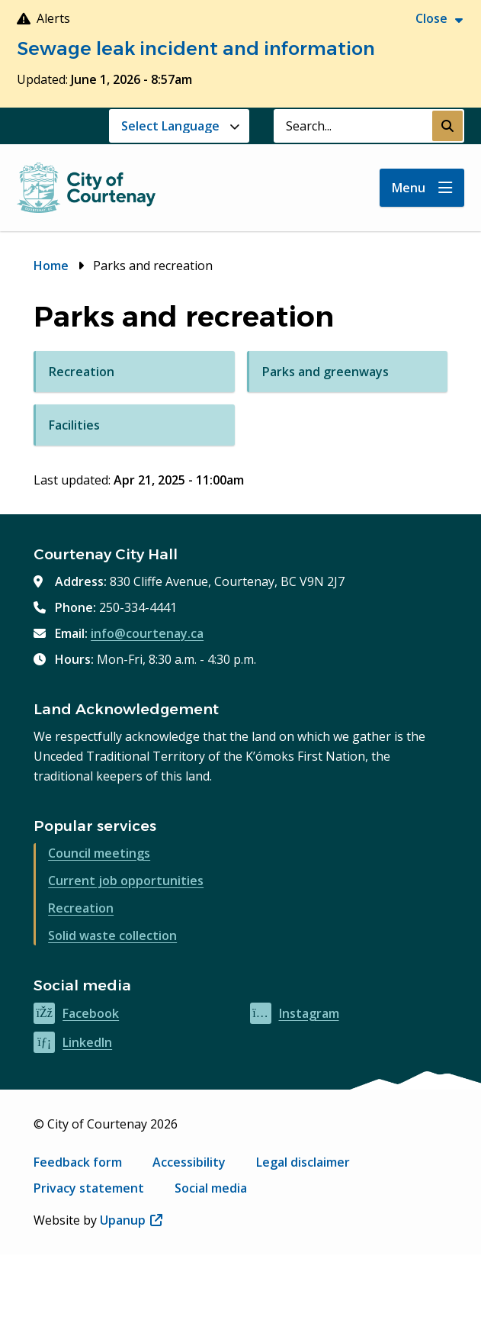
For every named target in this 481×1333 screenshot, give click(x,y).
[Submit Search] (447, 126)
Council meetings (99, 853)
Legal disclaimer (303, 1162)
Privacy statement (89, 1188)
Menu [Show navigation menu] (408, 187)
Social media (211, 1188)
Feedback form (78, 1162)
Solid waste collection (112, 935)
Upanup (131, 1220)
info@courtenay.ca (147, 633)
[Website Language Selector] (179, 126)
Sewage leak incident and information (196, 48)
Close (431, 18)
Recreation (81, 908)
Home (51, 265)
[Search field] (353, 126)
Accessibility (189, 1162)
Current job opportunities (126, 880)
